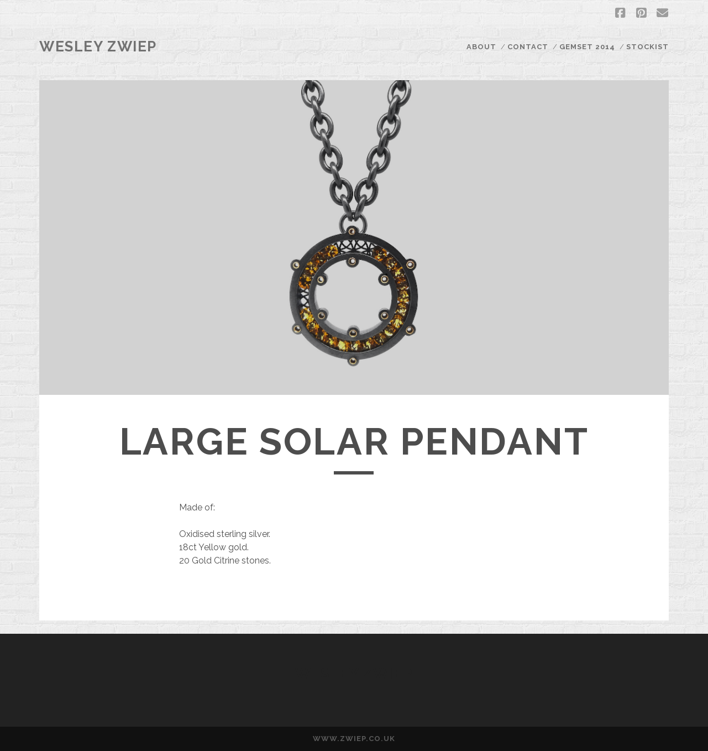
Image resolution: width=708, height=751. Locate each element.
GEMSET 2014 (587, 47)
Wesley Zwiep (98, 46)
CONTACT (527, 47)
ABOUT (481, 47)
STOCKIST (647, 47)
